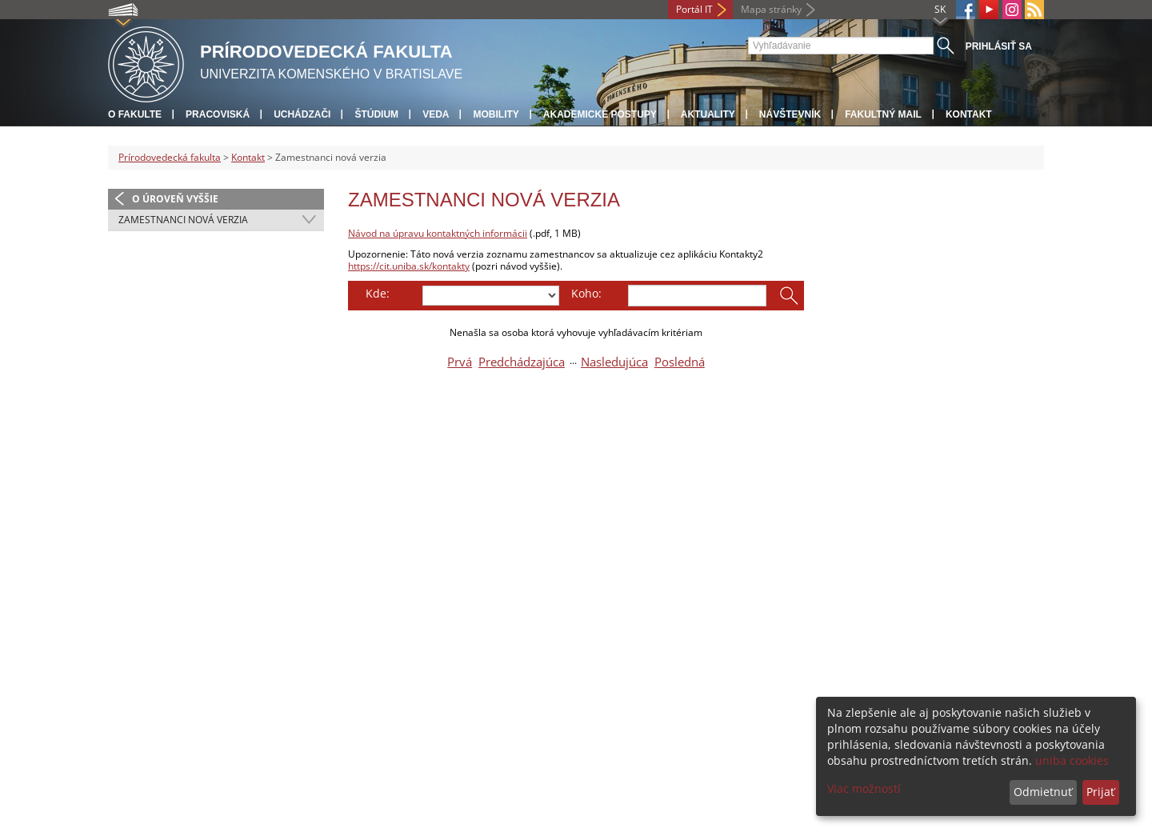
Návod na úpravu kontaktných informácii (437, 233)
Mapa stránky (771, 9)
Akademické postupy (600, 114)
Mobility (495, 114)
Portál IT (694, 9)
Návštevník (790, 114)
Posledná (679, 362)
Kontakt (969, 114)
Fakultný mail (883, 114)
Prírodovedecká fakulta (169, 157)
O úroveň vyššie (175, 199)
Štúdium (376, 114)
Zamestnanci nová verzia (183, 219)
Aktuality (708, 114)
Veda (435, 114)
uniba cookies (1072, 760)
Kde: (378, 293)
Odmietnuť (1043, 791)
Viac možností (864, 788)
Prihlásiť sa (999, 46)
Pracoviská (218, 114)
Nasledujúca (614, 362)
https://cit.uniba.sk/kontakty (409, 266)
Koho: (586, 293)
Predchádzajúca (521, 362)
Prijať (1100, 791)
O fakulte (135, 114)
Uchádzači (302, 114)
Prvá (459, 362)
